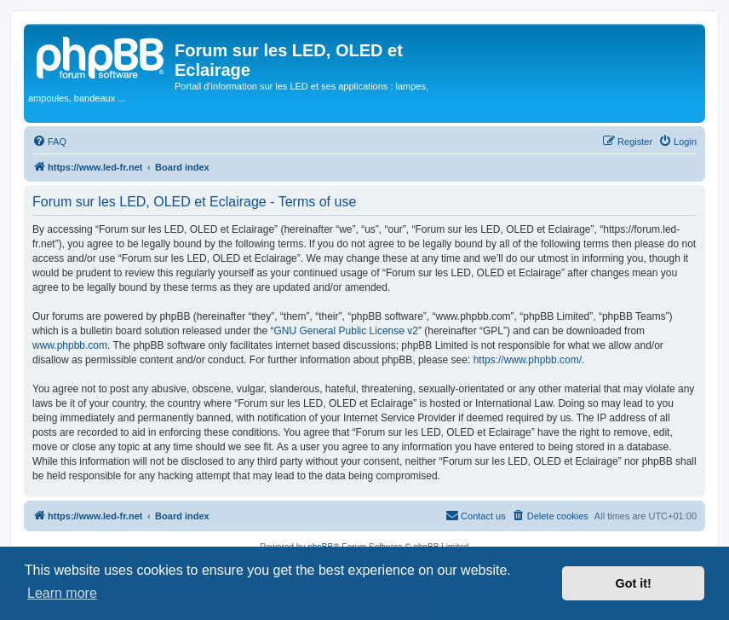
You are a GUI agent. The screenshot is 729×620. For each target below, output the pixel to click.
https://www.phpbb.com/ (528, 360)
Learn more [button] (62, 593)
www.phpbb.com (69, 345)
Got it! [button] (634, 583)
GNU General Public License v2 (346, 331)
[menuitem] (49, 141)
